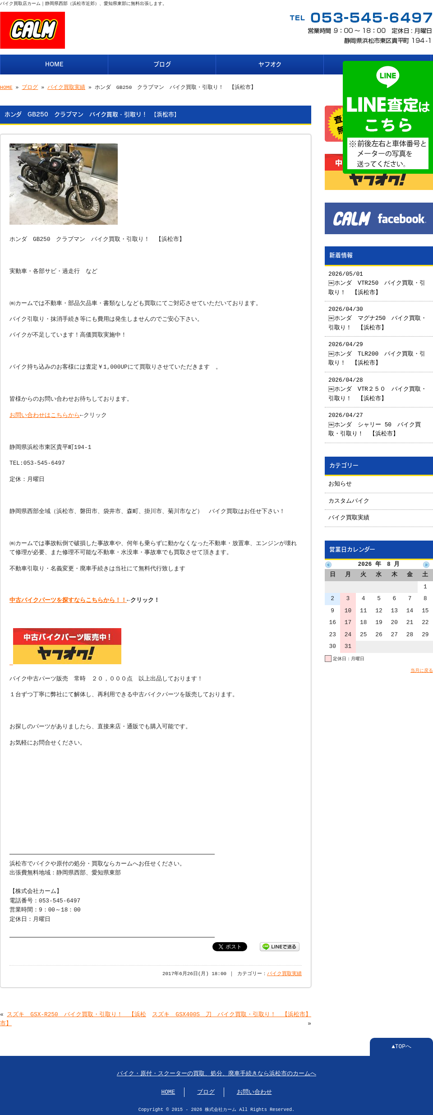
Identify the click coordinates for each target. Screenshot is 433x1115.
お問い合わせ (254, 1090)
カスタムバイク (348, 498)
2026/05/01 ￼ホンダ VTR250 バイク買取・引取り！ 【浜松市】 (377, 280)
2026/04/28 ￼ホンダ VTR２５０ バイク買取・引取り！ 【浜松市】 (378, 386)
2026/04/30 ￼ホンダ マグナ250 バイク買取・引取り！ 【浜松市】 (378, 315)
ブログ (162, 63)
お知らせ (340, 481)
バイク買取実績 (66, 86)
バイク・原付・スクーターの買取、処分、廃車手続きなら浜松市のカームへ (216, 1071)
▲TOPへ (401, 1044)
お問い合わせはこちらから (44, 414)
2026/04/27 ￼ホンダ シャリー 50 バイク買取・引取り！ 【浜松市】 (375, 421)
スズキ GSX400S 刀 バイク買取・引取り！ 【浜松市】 (231, 1012)
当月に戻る (421, 667)
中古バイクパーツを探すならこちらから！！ (68, 599)
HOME (54, 63)
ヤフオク (269, 63)
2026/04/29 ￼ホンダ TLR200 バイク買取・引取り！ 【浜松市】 (377, 350)
